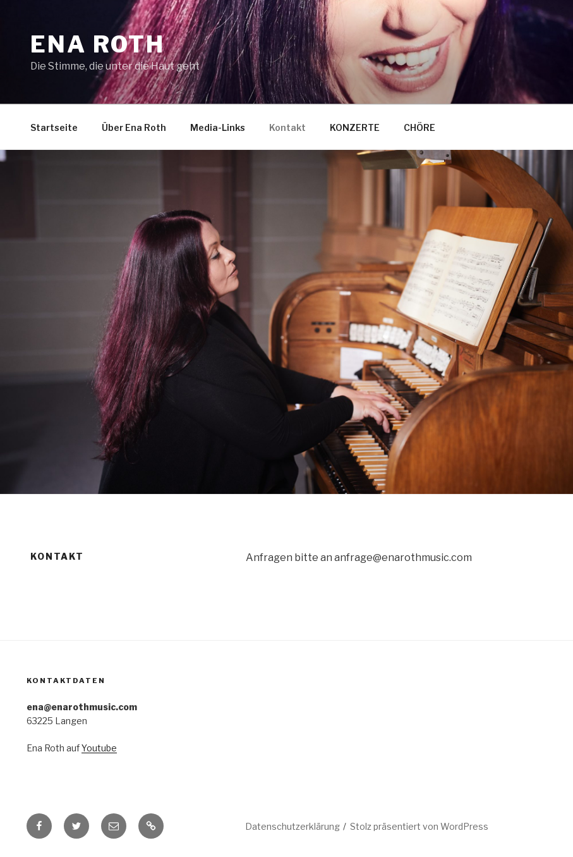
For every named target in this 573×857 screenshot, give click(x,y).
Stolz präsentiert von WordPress (419, 826)
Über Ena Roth (134, 127)
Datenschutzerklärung (292, 826)
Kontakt (287, 127)
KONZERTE (355, 127)
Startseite (54, 127)
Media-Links (217, 127)
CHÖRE (419, 127)
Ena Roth (97, 44)
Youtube (99, 748)
